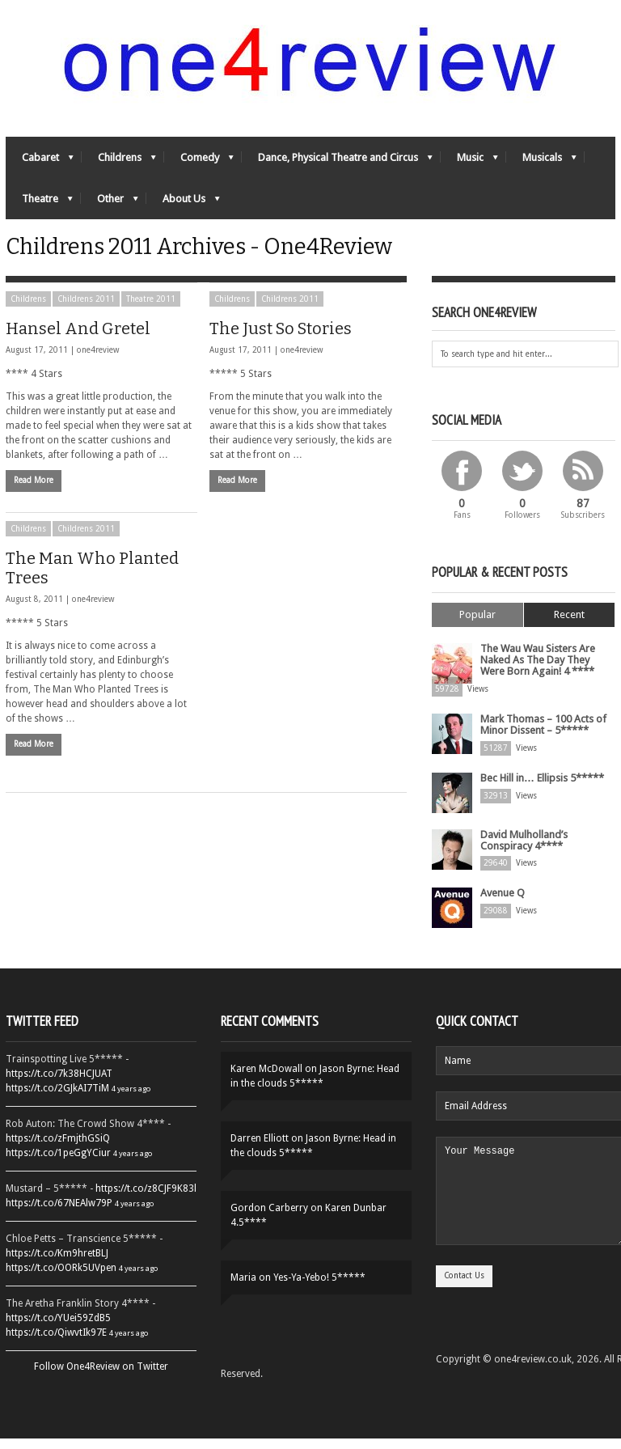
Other (109, 207)
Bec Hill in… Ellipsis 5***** (540, 789)
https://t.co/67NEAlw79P (59, 1213)
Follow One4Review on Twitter (101, 1377)
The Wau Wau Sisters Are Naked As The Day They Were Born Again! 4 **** (544, 677)
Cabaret (40, 166)
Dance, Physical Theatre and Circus (337, 166)
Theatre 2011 (150, 318)
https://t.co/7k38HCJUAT (59, 1084)
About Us (183, 207)
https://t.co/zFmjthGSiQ (58, 1149)
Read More (33, 499)
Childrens (119, 166)
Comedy (199, 166)
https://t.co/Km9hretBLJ (57, 1263)
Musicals (541, 166)
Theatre (39, 207)
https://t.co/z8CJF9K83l (145, 1199)
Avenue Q (501, 903)
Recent (569, 634)
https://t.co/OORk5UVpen (61, 1278)
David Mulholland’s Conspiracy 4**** (522, 851)
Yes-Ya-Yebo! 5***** (319, 1288)
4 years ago (131, 1099)
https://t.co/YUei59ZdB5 (58, 1328)
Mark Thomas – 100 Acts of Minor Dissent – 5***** (542, 737)
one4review (98, 369)
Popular (477, 634)
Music (469, 166)
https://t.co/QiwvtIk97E (56, 1343)
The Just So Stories (280, 348)
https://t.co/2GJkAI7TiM (57, 1098)
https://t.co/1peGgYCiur (58, 1163)
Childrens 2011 (86, 318)
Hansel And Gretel (78, 348)
